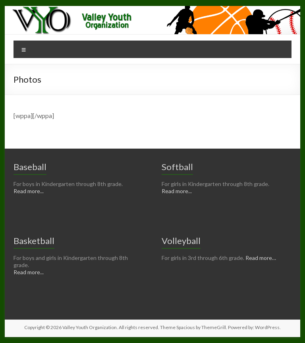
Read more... (29, 191)
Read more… (260, 257)
